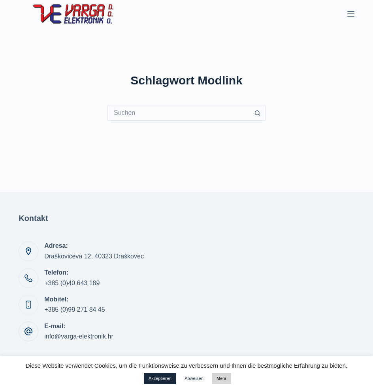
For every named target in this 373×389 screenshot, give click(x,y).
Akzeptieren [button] (160, 378)
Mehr (221, 378)
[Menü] (350, 13)
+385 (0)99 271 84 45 (74, 309)
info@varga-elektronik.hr (78, 336)
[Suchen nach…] (178, 113)
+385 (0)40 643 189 (72, 283)
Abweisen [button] (194, 378)
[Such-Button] (258, 113)
